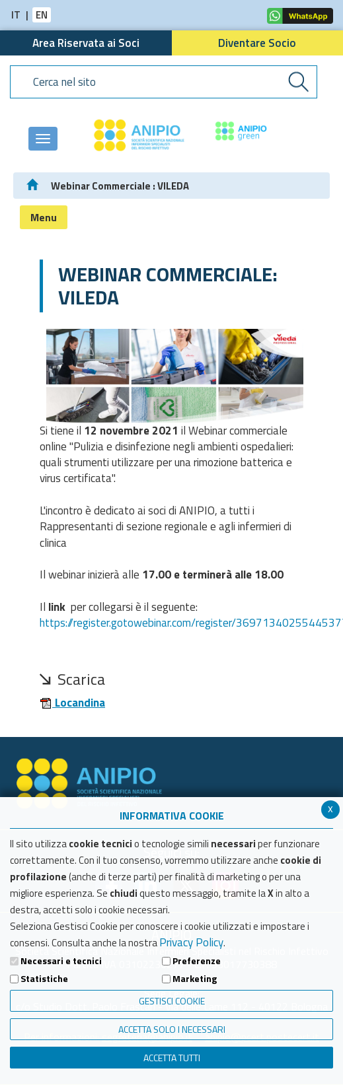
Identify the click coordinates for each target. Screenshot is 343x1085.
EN (42, 14)
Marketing (194, 978)
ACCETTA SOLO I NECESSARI (171, 1029)
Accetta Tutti (171, 1058)
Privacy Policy (191, 942)
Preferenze (196, 960)
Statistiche (44, 978)
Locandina (72, 702)
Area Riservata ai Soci (85, 43)
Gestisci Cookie (172, 1001)
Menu (43, 217)
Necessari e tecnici (61, 960)
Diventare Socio (257, 43)
